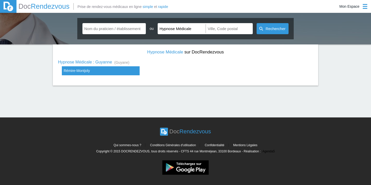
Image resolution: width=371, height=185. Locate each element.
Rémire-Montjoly (77, 71)
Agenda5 (269, 151)
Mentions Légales (245, 145)
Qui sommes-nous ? (127, 145)
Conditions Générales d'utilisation (173, 145)
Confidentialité (214, 145)
